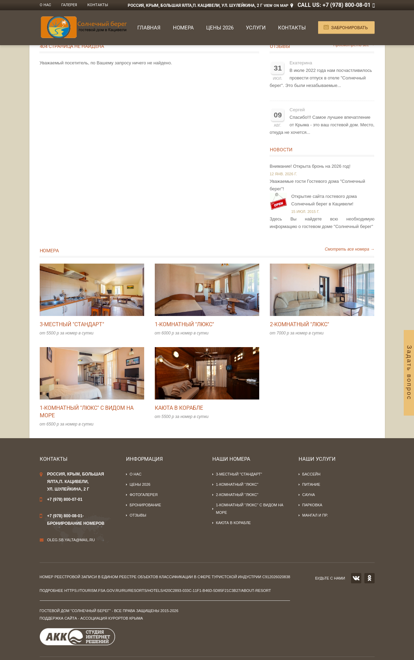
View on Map (276, 5)
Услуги (256, 28)
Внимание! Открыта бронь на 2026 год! (310, 166)
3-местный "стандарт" (72, 324)
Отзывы (280, 46)
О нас (45, 5)
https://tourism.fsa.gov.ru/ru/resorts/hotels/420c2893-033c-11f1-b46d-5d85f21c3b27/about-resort (167, 590)
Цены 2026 (220, 28)
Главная (149, 28)
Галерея (69, 5)
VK (356, 578)
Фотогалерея (144, 495)
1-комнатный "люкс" (184, 324)
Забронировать (349, 27)
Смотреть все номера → (349, 249)
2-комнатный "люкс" (299, 324)
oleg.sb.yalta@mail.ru (71, 540)
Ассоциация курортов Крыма (111, 618)
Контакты (97, 5)
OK (369, 578)
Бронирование (145, 505)
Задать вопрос (409, 373)
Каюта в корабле (179, 408)
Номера (183, 28)
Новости (281, 149)
